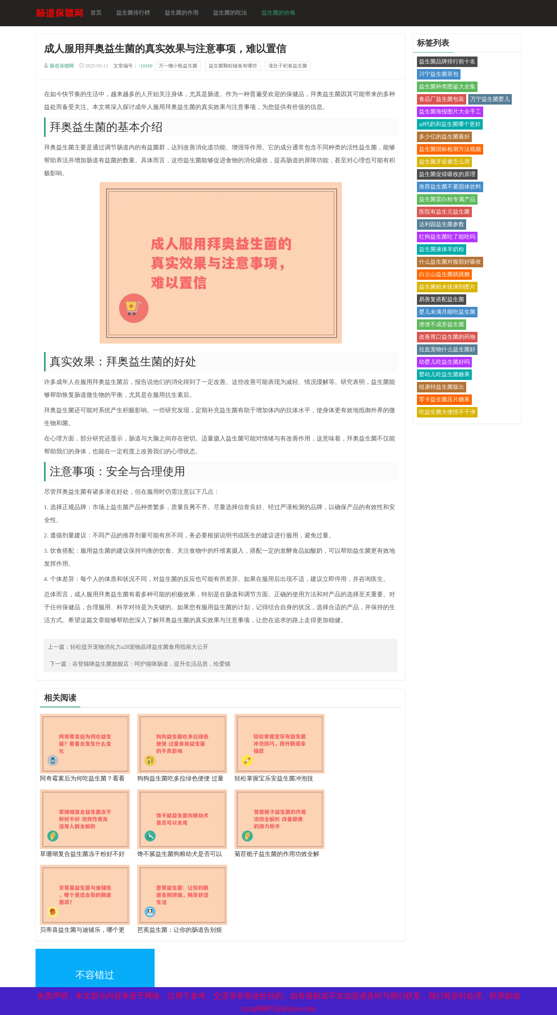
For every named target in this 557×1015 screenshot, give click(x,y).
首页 (98, 13)
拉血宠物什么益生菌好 (445, 350)
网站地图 (145, 947)
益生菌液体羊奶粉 (440, 250)
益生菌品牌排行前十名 (445, 62)
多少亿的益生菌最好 (442, 137)
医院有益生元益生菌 (442, 213)
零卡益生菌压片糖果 (442, 400)
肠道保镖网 (64, 67)
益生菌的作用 (184, 13)
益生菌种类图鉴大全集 (445, 87)
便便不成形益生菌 (440, 325)
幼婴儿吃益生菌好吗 (442, 363)
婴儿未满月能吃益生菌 (445, 313)
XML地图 (49, 947)
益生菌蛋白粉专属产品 (445, 200)
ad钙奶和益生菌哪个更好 (448, 125)
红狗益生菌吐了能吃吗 (445, 238)
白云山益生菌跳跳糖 (442, 275)
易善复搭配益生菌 (440, 300)
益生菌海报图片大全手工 (448, 112)
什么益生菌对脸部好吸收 (448, 263)
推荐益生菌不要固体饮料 (448, 188)
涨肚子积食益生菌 (289, 67)
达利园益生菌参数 (440, 225)
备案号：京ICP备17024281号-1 (268, 947)
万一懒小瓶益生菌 (180, 67)
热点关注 (145, 964)
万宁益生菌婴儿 (488, 100)
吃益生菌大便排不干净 (445, 413)
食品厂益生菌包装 (440, 100)
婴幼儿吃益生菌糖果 (442, 375)
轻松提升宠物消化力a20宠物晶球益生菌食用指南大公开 (142, 649)
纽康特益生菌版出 (440, 388)
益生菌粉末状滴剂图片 (445, 288)
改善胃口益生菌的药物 (445, 338)
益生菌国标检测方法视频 (448, 150)
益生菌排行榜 (136, 13)
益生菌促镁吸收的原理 (445, 175)
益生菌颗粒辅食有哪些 (235, 67)
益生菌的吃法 (232, 13)
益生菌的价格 (281, 13)
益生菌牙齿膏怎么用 (442, 162)
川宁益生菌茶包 (437, 75)
